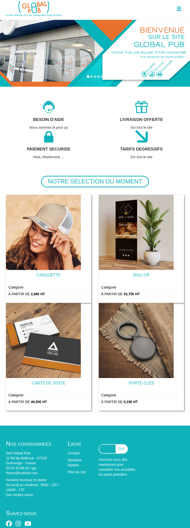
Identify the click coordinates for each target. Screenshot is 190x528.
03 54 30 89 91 (17, 468)
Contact (74, 453)
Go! (121, 449)
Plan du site (77, 472)
